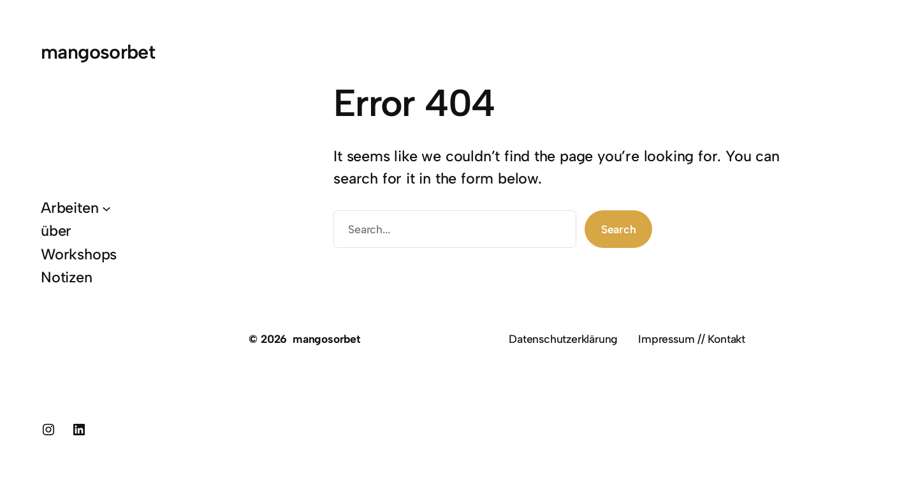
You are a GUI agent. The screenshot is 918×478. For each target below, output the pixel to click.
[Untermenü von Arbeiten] (106, 207)
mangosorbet (98, 52)
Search (618, 229)
